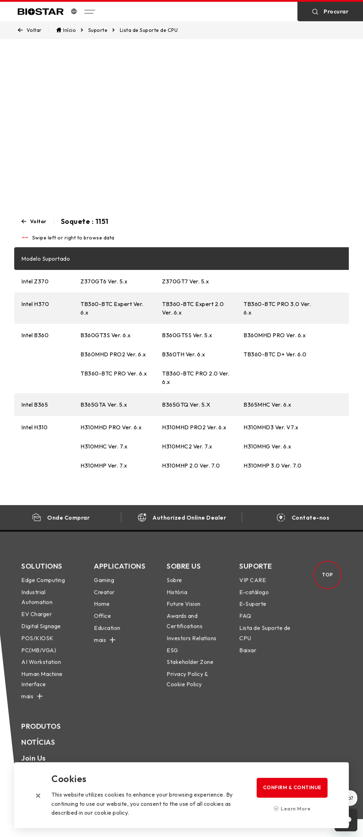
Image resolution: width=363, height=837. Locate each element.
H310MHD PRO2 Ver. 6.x (194, 427)
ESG (172, 656)
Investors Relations (192, 643)
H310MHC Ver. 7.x (103, 446)
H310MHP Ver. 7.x (103, 465)
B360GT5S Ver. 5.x (187, 335)
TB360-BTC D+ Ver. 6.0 (275, 354)
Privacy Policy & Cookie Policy (187, 685)
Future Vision (184, 609)
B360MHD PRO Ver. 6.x (275, 335)
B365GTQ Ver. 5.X (186, 404)
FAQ (245, 622)
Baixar (247, 656)
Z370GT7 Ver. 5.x (185, 281)
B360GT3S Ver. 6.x (105, 335)
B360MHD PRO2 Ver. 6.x (113, 354)
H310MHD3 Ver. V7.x (271, 427)
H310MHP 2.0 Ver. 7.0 (191, 465)
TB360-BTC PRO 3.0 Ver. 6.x (277, 308)
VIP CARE (252, 585)
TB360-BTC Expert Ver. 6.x (112, 308)
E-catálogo (254, 597)
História (177, 597)
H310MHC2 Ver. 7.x (187, 446)
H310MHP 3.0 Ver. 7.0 (272, 465)
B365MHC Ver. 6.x (267, 404)
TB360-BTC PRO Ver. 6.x (113, 373)
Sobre (174, 585)
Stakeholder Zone (190, 668)
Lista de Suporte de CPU (265, 638)
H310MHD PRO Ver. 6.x (110, 427)
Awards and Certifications (184, 627)
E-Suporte (253, 609)
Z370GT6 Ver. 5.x (103, 281)
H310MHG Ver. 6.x (267, 446)
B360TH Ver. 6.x (183, 354)
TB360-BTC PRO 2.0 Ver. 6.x (195, 377)
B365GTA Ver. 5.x (103, 404)
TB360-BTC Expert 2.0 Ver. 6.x (193, 308)
